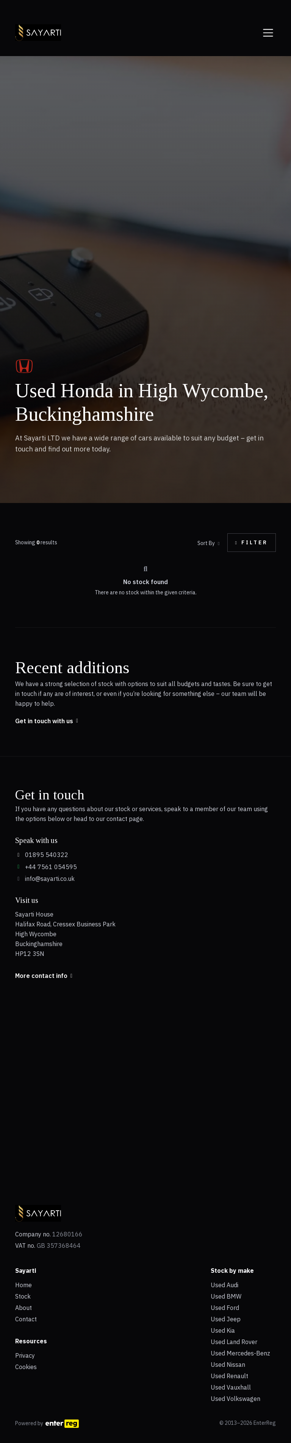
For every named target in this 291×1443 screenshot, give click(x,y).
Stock (23, 1296)
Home (23, 1285)
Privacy (25, 1355)
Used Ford (225, 1307)
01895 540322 (41, 855)
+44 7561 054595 (46, 867)
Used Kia (223, 1330)
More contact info (43, 975)
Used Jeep (226, 1319)
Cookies (26, 1367)
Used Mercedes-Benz (240, 1353)
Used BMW (226, 1296)
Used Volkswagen (235, 1398)
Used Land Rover (234, 1342)
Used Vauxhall (231, 1387)
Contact (26, 1319)
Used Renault (229, 1376)
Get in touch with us (46, 721)
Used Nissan (228, 1364)
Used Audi (224, 1285)
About (23, 1307)
